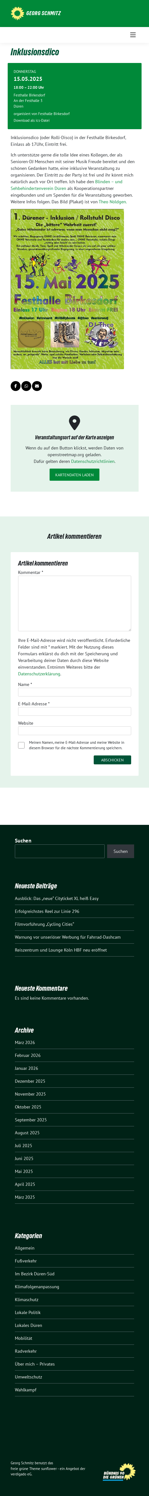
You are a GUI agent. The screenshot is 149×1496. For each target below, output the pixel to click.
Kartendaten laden (74, 474)
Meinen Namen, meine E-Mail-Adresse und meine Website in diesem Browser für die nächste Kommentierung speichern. (76, 745)
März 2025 (25, 1197)
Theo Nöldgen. (113, 202)
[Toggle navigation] (133, 35)
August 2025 (27, 1133)
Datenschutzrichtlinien (93, 461)
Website (25, 723)
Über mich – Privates (35, 1364)
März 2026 (25, 1042)
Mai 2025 (24, 1171)
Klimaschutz (26, 1299)
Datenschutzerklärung (39, 674)
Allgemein (24, 1248)
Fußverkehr (26, 1261)
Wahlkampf (25, 1390)
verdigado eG (21, 1474)
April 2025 (25, 1184)
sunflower (49, 1468)
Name (25, 684)
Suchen (23, 840)
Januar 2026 (26, 1068)
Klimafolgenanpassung (37, 1286)
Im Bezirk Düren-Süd (35, 1274)
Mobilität (23, 1338)
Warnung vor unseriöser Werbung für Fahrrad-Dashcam (68, 937)
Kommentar (30, 572)
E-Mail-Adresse (34, 704)
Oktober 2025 (28, 1107)
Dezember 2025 (30, 1081)
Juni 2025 (24, 1158)
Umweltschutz (28, 1377)
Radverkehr (26, 1351)
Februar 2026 (28, 1055)
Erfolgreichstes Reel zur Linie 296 (47, 911)
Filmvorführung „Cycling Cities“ (44, 924)
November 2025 (30, 1094)
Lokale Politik (28, 1312)
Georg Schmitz (43, 13)
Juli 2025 (23, 1145)
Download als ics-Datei (32, 120)
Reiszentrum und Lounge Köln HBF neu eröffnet (61, 950)
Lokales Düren (28, 1325)
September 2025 (31, 1120)
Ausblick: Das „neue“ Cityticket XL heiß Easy (56, 898)
